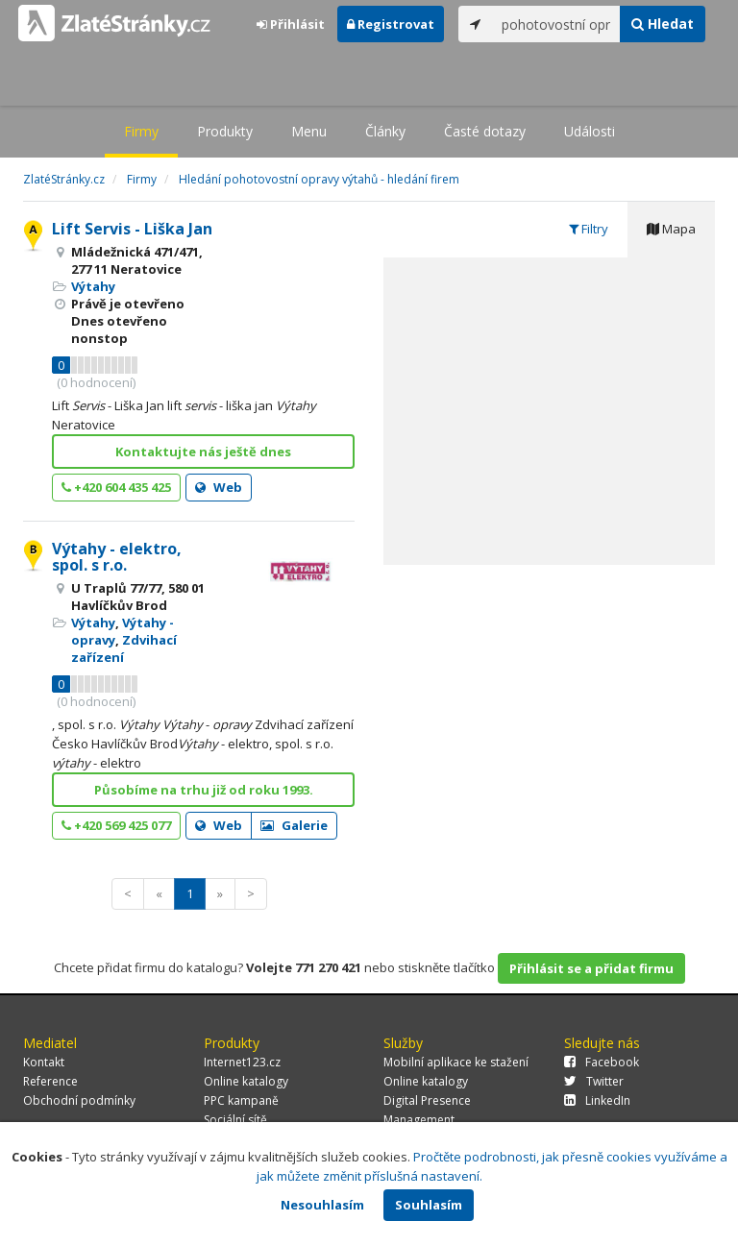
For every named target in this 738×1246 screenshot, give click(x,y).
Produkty (225, 131)
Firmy (141, 131)
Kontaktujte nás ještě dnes (203, 451)
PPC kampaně (241, 1100)
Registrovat (390, 24)
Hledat (662, 23)
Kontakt (43, 1062)
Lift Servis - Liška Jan (132, 228)
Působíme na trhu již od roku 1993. (203, 789)
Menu (309, 131)
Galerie (294, 825)
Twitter (594, 1081)
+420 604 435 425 (116, 487)
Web (218, 487)
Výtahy (93, 286)
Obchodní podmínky (79, 1100)
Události (589, 131)
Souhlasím (428, 1204)
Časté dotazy (485, 131)
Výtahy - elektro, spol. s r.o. (117, 557)
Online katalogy (246, 1081)
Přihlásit (291, 24)
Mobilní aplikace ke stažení (456, 1062)
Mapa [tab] (671, 228)
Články (385, 131)
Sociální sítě (235, 1120)
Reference (50, 1081)
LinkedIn (597, 1100)
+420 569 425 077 (116, 825)
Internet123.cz (242, 1062)
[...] (556, 24)
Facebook (601, 1062)
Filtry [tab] (588, 228)
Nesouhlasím (322, 1204)
